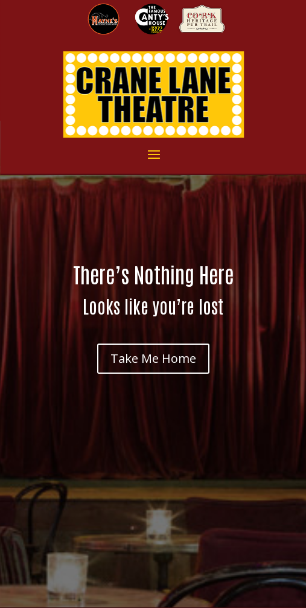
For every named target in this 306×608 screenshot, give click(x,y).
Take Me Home (153, 358)
